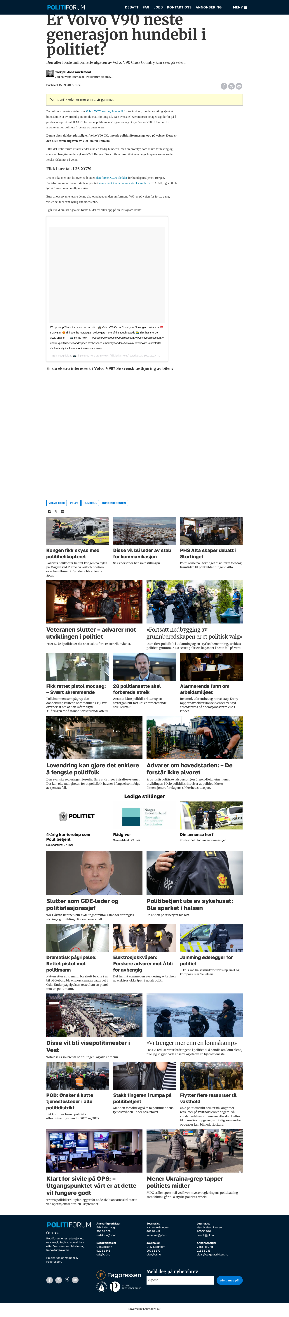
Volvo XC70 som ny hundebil (104, 114)
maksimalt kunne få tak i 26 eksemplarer (124, 185)
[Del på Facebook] (223, 87)
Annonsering (209, 7)
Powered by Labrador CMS (144, 1311)
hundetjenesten (114, 505)
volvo (74, 505)
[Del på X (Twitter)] (231, 87)
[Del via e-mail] (238, 87)
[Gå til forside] (83, 7)
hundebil (90, 505)
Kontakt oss (179, 7)
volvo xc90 (56, 505)
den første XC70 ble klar (111, 180)
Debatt (132, 7)
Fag (146, 7)
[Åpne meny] (240, 7)
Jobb (158, 7)
